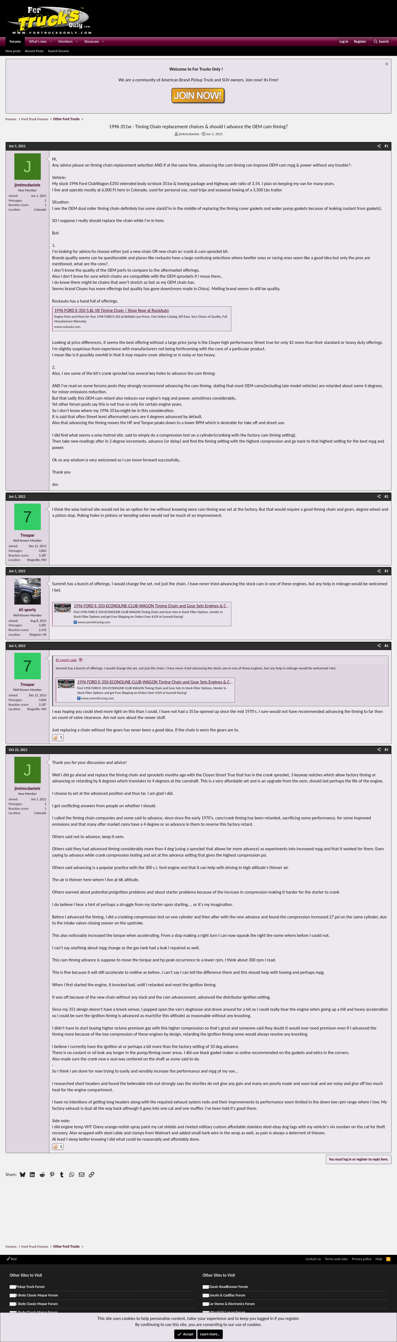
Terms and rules (336, 1259)
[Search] (381, 41)
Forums (15, 41)
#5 (386, 750)
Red (12, 1259)
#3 (386, 571)
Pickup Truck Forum (30, 1287)
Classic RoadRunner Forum (228, 1287)
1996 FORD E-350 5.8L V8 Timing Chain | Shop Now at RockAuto (111, 310)
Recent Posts (34, 51)
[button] (50, 41)
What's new (38, 41)
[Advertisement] (198, 1194)
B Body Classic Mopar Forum (37, 1295)
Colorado (40, 210)
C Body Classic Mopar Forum (37, 1304)
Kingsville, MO (36, 560)
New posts (13, 51)
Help (378, 1259)
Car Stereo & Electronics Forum (232, 1304)
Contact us (313, 1259)
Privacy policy (362, 1259)
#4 (386, 646)
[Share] (379, 146)
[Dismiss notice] (386, 65)
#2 (386, 496)
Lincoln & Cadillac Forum (227, 1295)
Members (65, 41)
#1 (386, 146)
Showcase (91, 41)
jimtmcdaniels (189, 134)
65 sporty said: (66, 660)
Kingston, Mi (37, 635)
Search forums (58, 51)
